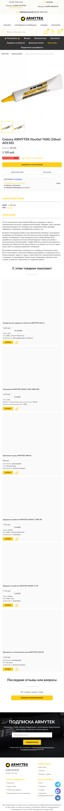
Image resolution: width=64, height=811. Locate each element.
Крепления (55, 38)
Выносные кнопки (36, 43)
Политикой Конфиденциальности (43, 746)
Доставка (42, 766)
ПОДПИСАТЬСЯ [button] (32, 741)
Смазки (10, 208)
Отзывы (44, 25)
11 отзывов (18, 330)
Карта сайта (11, 785)
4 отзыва (17, 593)
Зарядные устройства (16, 43)
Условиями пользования (29, 748)
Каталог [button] (7, 25)
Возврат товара (45, 773)
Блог (41, 782)
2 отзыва (17, 396)
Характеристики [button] (17, 172)
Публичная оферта (14, 789)
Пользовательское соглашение (18, 792)
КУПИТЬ (8, 342)
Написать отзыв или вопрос (32, 697)
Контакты (55, 25)
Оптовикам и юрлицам (25, 25)
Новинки (42, 785)
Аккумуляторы (40, 38)
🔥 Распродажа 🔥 (12, 38)
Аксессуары (52, 43)
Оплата (42, 770)
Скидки (42, 789)
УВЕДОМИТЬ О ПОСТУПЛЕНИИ (32, 164)
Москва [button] (18, 179)
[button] (16, 7)
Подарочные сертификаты (32, 47)
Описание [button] (47, 172)
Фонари (27, 38)
